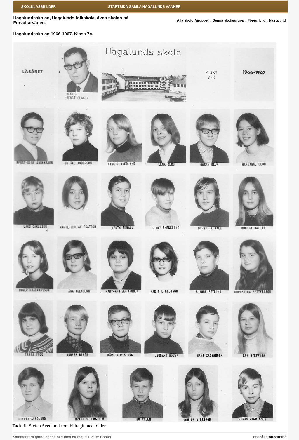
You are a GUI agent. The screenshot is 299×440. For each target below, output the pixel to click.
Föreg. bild (256, 20)
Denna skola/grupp (228, 20)
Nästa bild (277, 20)
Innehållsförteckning (269, 437)
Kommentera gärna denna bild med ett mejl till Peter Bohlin (62, 437)
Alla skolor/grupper (193, 20)
